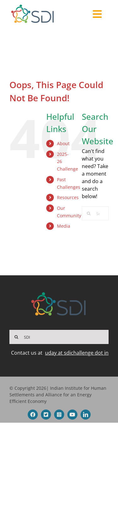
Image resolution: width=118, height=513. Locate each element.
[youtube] (72, 415)
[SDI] (59, 337)
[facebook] (33, 415)
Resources (68, 197)
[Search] (89, 213)
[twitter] (46, 415)
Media (63, 226)
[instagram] (59, 415)
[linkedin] (86, 415)
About (63, 143)
